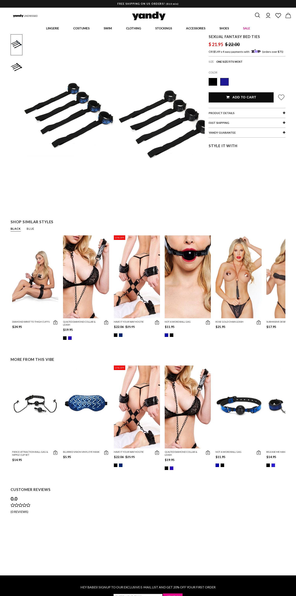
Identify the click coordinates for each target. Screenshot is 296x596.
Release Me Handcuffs (280, 452)
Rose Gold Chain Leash (229, 322)
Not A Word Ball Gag (178, 322)
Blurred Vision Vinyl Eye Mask (81, 452)
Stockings (163, 28)
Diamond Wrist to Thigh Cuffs (30, 322)
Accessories (195, 28)
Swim (108, 28)
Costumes (81, 28)
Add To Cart (241, 98)
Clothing (133, 28)
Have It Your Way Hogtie (129, 322)
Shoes (224, 28)
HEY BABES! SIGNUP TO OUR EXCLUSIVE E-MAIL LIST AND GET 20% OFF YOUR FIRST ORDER (148, 588)
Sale (246, 28)
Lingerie (52, 28)
